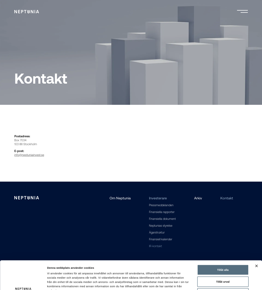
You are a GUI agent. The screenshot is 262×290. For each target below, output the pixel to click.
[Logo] (26, 11)
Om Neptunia (120, 198)
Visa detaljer (195, 282)
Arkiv (198, 198)
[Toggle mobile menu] (242, 11)
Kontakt (226, 198)
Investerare (158, 198)
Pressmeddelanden (161, 205)
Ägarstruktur (157, 232)
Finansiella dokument (162, 218)
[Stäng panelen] (256, 239)
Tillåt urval (223, 254)
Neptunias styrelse (160, 225)
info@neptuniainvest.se (29, 154)
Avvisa (223, 266)
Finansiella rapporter (162, 212)
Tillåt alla (223, 242)
